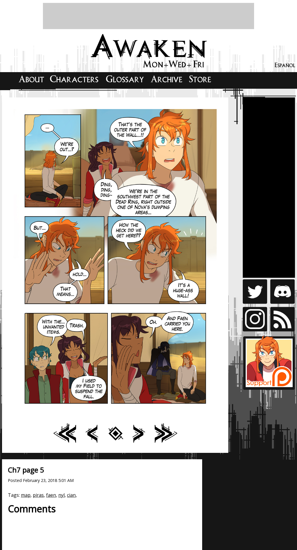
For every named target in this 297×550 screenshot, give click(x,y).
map (25, 495)
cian (71, 495)
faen (51, 495)
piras (38, 495)
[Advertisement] (148, 16)
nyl (61, 495)
